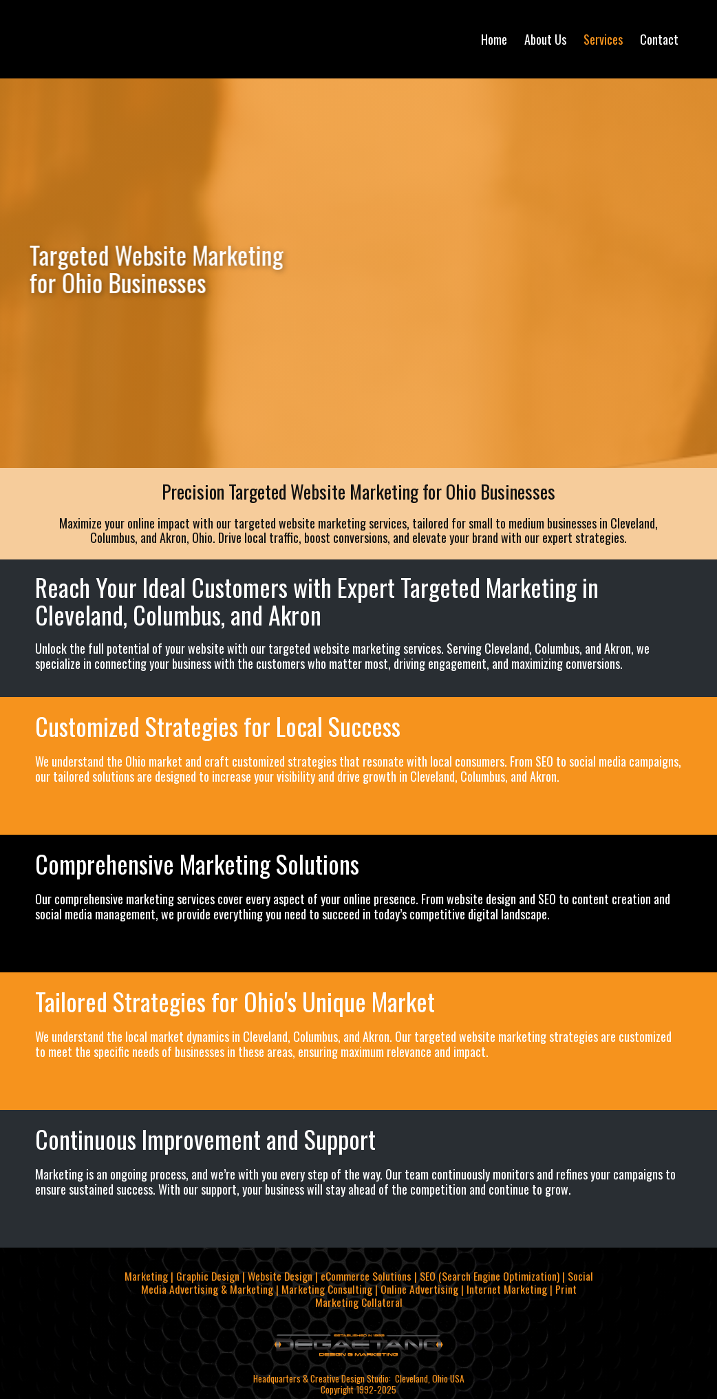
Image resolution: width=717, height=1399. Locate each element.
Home (494, 39)
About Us (545, 39)
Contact (659, 39)
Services (603, 39)
